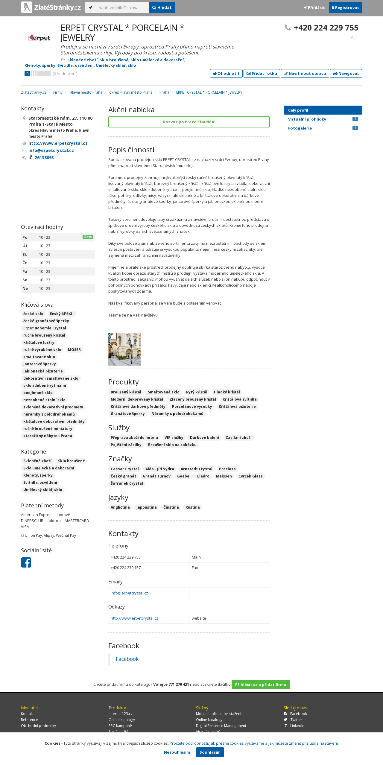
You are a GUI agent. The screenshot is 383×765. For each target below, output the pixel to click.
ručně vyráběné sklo (42, 349)
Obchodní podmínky (38, 725)
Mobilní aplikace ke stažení (218, 713)
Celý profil (298, 110)
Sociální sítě (118, 731)
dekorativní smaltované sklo (50, 378)
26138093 (44, 157)
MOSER (74, 349)
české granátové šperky (46, 320)
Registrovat (345, 7)
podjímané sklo (38, 392)
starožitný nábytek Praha (47, 435)
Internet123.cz (121, 713)
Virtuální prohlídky (323, 119)
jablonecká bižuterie (43, 371)
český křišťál (62, 313)
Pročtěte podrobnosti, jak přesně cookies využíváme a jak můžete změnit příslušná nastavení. (254, 743)
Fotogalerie (323, 128)
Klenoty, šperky (40, 65)
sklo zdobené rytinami (44, 385)
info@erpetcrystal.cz (129, 593)
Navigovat (346, 73)
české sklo (33, 313)
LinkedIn (294, 725)
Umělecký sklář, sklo (116, 65)
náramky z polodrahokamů (49, 414)
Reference (29, 719)
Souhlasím (210, 752)
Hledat (162, 7)
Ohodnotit (226, 73)
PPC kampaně (120, 725)
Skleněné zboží (82, 60)
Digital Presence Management (221, 725)
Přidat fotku (262, 73)
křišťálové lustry (38, 342)
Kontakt (27, 713)
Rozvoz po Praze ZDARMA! (189, 121)
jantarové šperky (39, 363)
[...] (122, 7)
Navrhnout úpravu (305, 73)
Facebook (127, 658)
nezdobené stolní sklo (44, 399)
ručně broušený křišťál (44, 335)
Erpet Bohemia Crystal (44, 328)
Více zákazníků (208, 731)
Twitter (293, 719)
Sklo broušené (114, 60)
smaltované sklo (39, 356)
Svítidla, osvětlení (75, 65)
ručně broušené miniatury (47, 428)
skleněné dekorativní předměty (53, 407)
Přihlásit (314, 7)
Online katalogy (122, 719)
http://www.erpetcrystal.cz (134, 618)
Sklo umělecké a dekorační (157, 60)
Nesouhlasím (177, 752)
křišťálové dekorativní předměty (54, 421)
